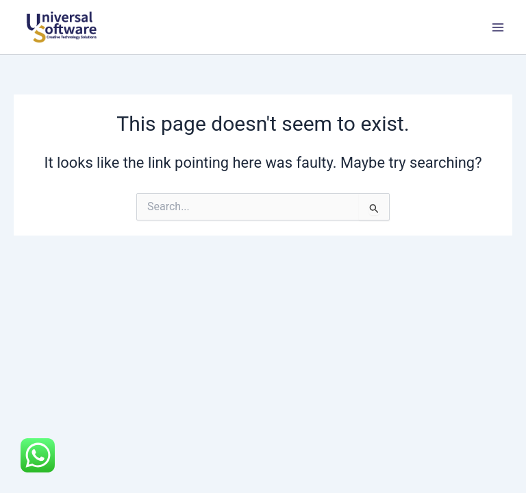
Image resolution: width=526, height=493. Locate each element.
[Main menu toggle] (498, 27)
